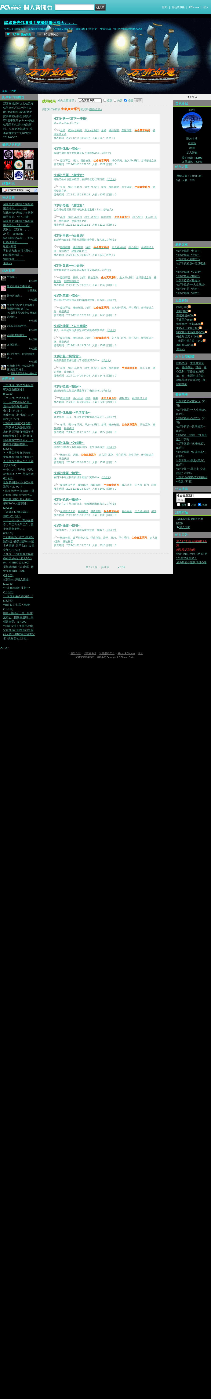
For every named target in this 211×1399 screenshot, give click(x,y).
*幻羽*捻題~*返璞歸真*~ (191, 452)
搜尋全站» (95, 109)
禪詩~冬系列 (75, 130)
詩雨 (88, 247)
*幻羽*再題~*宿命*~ (67, 296)
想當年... (12, 277)
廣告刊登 (75, 653)
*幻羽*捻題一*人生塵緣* (70, 326)
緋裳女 (33, 290)
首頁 (5, 90)
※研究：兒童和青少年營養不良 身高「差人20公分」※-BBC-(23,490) (18, 558)
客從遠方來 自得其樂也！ (18, 250)
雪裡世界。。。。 (14, 259)
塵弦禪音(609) (185, 315)
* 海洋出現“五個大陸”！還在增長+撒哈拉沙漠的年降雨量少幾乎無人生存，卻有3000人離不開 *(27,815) (18, 499)
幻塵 (34, 281)
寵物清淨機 (178, 7)
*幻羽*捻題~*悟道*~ (67, 526)
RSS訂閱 (184, 518)
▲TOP (121, 567)
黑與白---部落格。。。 (17, 229)
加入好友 (191, 152)
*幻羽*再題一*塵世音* (69, 205)
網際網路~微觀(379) (188, 323)
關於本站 (191, 138)
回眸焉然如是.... (13, 254)
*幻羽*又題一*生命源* (69, 265)
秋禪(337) (182, 307)
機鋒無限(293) (185, 345)
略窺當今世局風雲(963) (190, 332)
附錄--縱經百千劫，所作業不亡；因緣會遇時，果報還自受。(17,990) (18, 617)
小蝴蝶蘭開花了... (17, 335)
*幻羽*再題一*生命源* (69, 235)
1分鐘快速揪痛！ (186, 558)
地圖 (192, 147)
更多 (180, 349)
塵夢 (75, 277)
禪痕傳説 (64, 251)
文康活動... (13, 344)
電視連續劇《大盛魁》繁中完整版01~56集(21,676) (18, 571)
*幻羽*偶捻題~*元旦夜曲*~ (72, 412)
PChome (194, 7)
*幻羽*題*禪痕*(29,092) (17, 423)
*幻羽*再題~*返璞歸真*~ (191, 426)
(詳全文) (75, 122)
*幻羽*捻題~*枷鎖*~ (67, 499)
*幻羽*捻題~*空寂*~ (67, 386)
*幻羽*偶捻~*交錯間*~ (69, 443)
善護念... (12, 316)
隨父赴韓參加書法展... (19, 286)
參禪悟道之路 (148, 160)
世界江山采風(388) (187, 328)
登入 (205, 7)
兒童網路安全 (106, 653)
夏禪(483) (182, 311)
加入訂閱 (184, 527)
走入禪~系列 (131, 160)
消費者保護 (90, 653)
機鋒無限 (114, 130)
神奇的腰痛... (14, 295)
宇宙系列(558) (185, 319)
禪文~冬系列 (91, 130)
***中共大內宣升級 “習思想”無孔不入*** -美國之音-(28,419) (19, 474)
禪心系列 (117, 160)
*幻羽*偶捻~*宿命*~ (67, 148)
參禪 (103, 130)
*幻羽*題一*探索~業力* (190, 460)
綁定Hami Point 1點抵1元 (191, 553)
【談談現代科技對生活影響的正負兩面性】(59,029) (18, 389)
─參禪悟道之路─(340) (189, 340)
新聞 (164, 7)
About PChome (126, 653)
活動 (13, 90)
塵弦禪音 (126, 130)
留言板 (192, 143)
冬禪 (62, 130)
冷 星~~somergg (13, 233)
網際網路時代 (79, 251)
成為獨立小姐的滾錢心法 (191, 562)
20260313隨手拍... (17, 326)
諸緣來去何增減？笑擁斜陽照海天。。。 (40, 22)
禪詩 (75, 160)
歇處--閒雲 (9, 246)
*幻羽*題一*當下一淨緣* (70, 118)
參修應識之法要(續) (188, 380)
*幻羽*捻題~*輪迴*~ (67, 473)
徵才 (140, 653)
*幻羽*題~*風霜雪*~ (67, 356)
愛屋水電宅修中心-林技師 (24, 312)
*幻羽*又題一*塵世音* (69, 175)
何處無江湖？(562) (187, 336)
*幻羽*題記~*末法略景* (190, 443)
